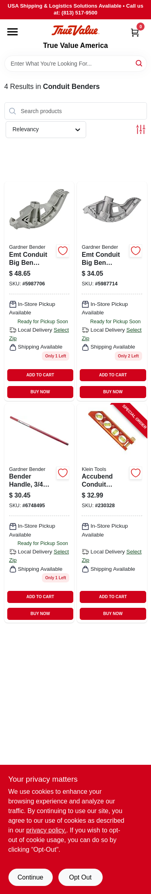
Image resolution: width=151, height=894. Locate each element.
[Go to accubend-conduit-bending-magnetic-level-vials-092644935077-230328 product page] (112, 513)
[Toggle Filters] (140, 129)
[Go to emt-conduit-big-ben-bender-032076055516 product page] (112, 291)
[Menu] (12, 32)
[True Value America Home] (75, 30)
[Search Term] (75, 64)
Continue (30, 877)
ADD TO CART (40, 375)
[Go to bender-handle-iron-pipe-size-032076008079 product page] (39, 513)
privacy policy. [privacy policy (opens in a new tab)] (46, 830)
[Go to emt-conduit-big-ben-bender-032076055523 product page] (39, 291)
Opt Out (80, 877)
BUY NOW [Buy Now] (40, 392)
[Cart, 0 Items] (135, 32)
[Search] (139, 63)
